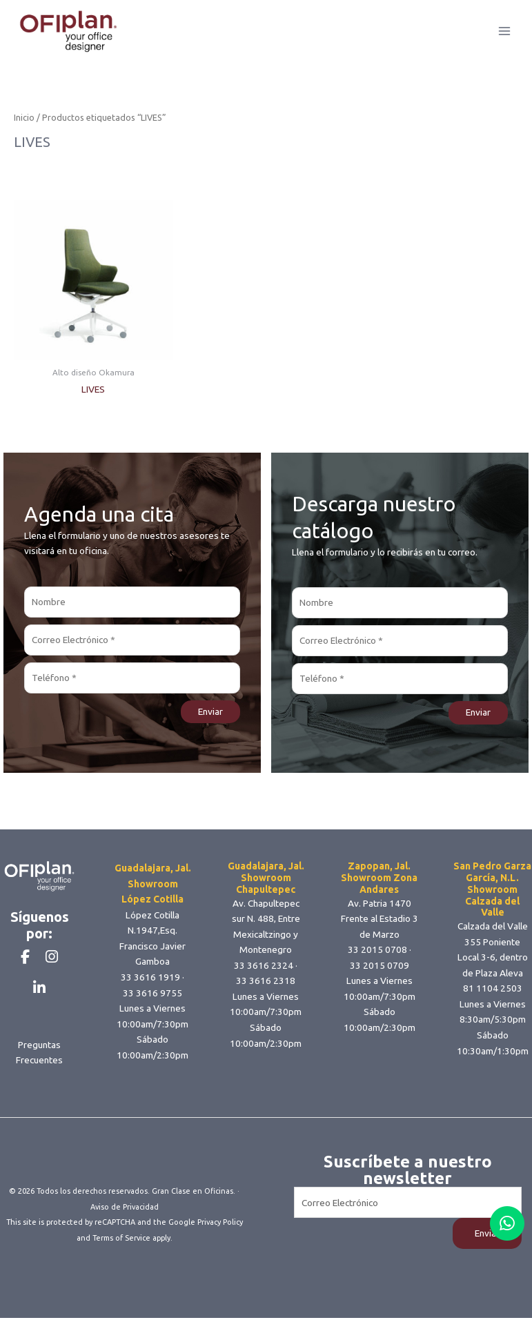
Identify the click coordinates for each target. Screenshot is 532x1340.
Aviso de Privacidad (124, 1229)
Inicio (24, 129)
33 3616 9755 (152, 1003)
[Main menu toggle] (504, 36)
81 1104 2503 (492, 999)
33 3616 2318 (265, 992)
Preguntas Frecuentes (39, 1087)
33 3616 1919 (150, 988)
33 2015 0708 (377, 961)
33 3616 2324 (263, 976)
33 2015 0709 (379, 976)
